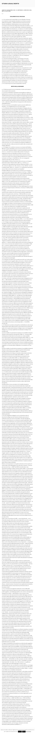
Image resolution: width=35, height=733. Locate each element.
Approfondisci (28, 731)
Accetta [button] (20, 731)
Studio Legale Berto (10, 3)
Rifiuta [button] (24, 731)
